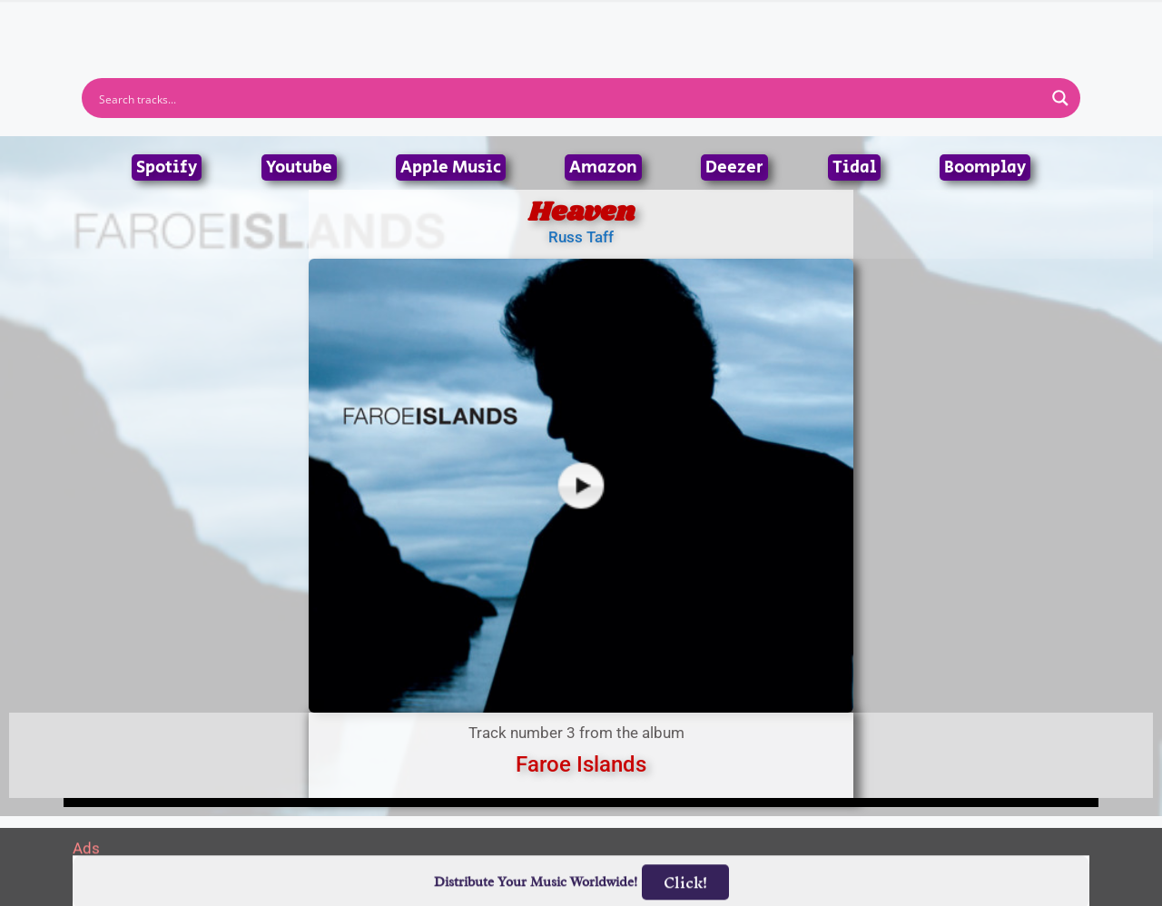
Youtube (299, 167)
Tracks (586, 25)
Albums (501, 25)
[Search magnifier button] (1060, 98)
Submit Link (685, 25)
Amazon (603, 167)
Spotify (166, 167)
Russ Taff (581, 237)
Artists (416, 25)
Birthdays (803, 25)
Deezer (734, 167)
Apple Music (450, 167)
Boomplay (985, 167)
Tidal (854, 167)
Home (338, 25)
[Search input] (569, 98)
